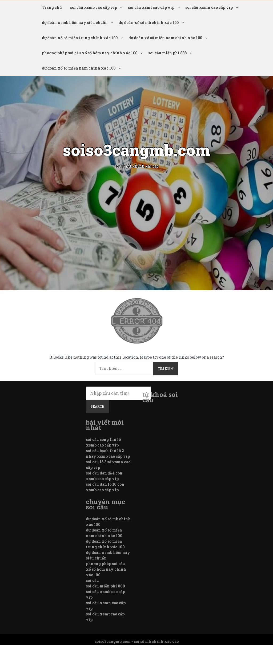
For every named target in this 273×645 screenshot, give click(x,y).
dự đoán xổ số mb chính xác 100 (149, 22)
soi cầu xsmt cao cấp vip (151, 7)
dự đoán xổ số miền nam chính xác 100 (165, 37)
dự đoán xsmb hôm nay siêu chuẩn (75, 22)
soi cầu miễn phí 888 (167, 52)
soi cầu (92, 580)
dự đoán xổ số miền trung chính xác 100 (80, 37)
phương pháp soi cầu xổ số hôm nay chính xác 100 (89, 52)
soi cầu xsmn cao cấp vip (209, 7)
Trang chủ (52, 7)
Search (97, 406)
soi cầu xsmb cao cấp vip (93, 7)
